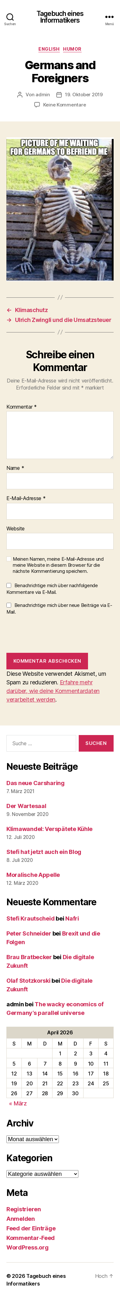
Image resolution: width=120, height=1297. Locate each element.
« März (18, 1103)
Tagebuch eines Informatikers (60, 17)
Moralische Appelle (33, 874)
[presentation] (55, 633)
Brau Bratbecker (29, 957)
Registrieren (23, 1209)
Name (15, 468)
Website (15, 529)
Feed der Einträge (30, 1228)
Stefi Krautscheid (30, 918)
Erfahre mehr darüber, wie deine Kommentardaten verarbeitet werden (53, 691)
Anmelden (20, 1218)
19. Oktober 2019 (84, 94)
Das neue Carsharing (35, 783)
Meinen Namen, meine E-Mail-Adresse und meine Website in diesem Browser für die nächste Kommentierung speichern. (58, 565)
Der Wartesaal (26, 806)
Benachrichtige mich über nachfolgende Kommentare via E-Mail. (52, 588)
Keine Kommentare (64, 105)
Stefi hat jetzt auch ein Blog (43, 852)
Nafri (72, 918)
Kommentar (21, 407)
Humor (72, 49)
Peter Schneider (28, 933)
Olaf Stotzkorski (28, 980)
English (49, 49)
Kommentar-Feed (30, 1238)
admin (43, 94)
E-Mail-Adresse (26, 498)
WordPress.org (27, 1247)
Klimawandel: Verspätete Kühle (49, 829)
